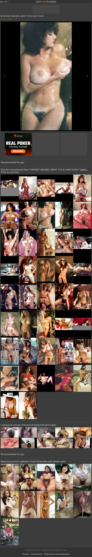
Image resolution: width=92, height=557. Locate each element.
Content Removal (36, 554)
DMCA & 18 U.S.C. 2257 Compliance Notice (56, 554)
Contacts (26, 554)
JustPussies (46, 2)
